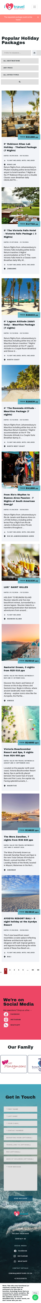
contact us (20, 1239)
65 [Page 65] (33, 970)
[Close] (38, 17)
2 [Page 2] (9, 970)
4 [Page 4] (18, 970)
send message (20, 1198)
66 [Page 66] (38, 970)
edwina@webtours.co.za (20, 1273)
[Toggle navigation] (34, 7)
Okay (35, 1293)
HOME (20, 1228)
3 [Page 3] (14, 970)
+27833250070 (20, 1278)
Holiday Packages (20, 1233)
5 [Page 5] (23, 970)
